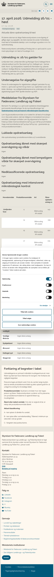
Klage (33, 571)
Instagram (8, 501)
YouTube (7, 511)
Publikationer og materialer (14, 529)
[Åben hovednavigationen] (52, 4)
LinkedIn (7, 495)
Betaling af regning (9, 469)
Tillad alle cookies (27, 312)
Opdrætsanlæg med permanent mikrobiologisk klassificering (25, 111)
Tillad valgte (27, 318)
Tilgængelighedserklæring (15, 571)
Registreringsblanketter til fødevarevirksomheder (22, 539)
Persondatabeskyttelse (26, 567)
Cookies (8, 567)
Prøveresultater (9, 532)
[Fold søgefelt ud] (46, 4)
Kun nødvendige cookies (27, 325)
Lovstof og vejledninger (12, 523)
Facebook (8, 498)
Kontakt (6, 557)
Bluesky (7, 507)
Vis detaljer (44, 305)
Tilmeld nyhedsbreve (11, 536)
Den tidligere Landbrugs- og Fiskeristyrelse (19, 552)
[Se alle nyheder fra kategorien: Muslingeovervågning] (8, 29)
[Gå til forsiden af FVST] (12, 4)
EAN (3, 466)
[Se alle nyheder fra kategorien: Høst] (18, 29)
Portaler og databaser (12, 526)
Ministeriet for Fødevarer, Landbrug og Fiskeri (20, 549)
